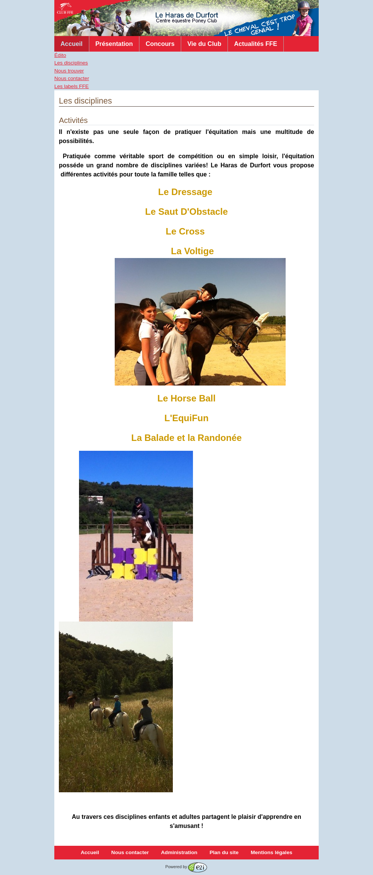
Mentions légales (271, 852)
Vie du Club (204, 43)
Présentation (114, 43)
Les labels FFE (71, 86)
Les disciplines (71, 63)
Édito (60, 55)
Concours (159, 43)
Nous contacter (71, 78)
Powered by (186, 866)
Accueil (71, 43)
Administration (179, 852)
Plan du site (224, 852)
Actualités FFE (255, 43)
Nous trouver (69, 71)
